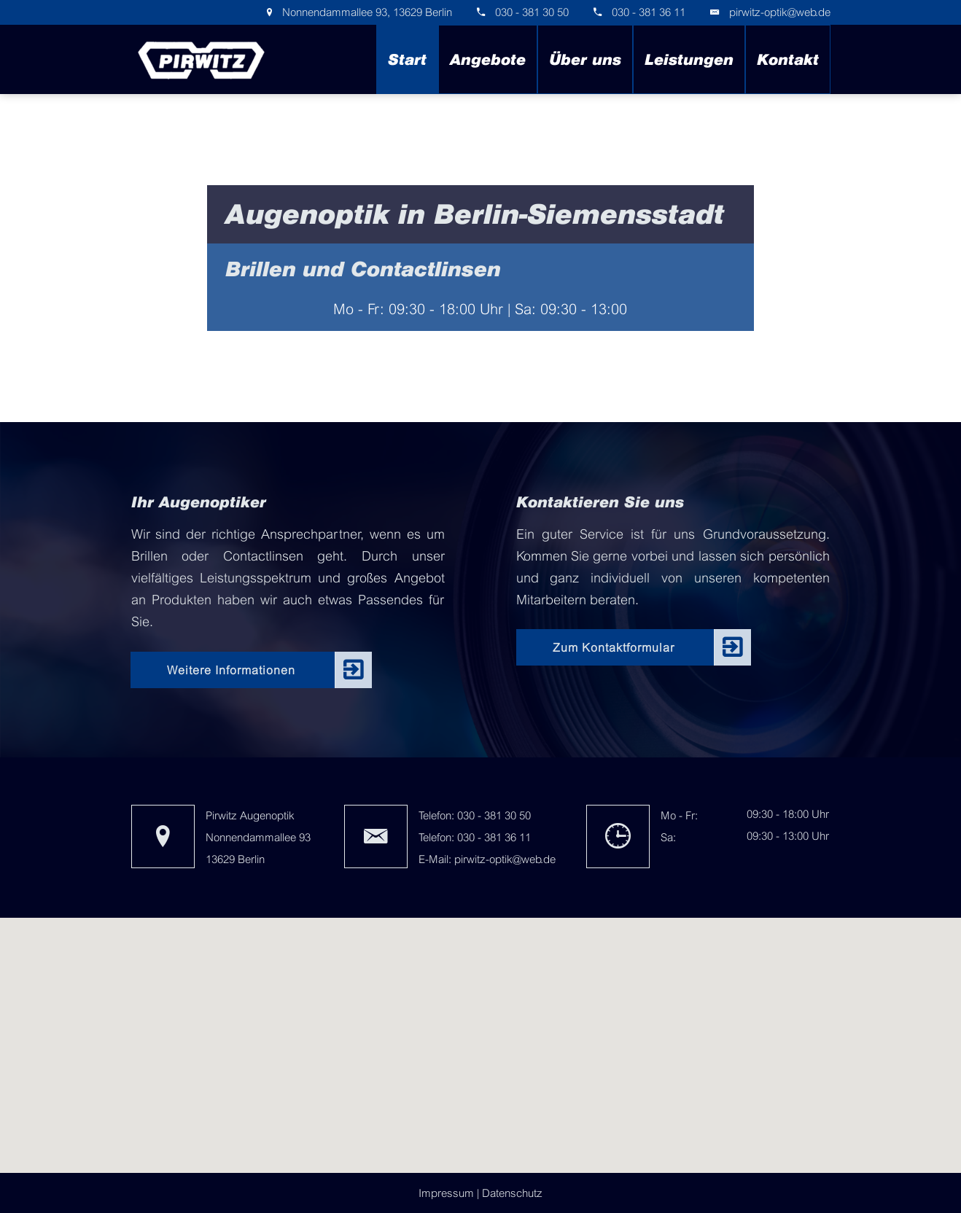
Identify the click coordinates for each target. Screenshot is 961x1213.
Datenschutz (512, 1193)
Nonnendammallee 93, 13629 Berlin (365, 12)
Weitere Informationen (231, 669)
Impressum (446, 1193)
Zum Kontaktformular (613, 647)
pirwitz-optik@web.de (779, 12)
